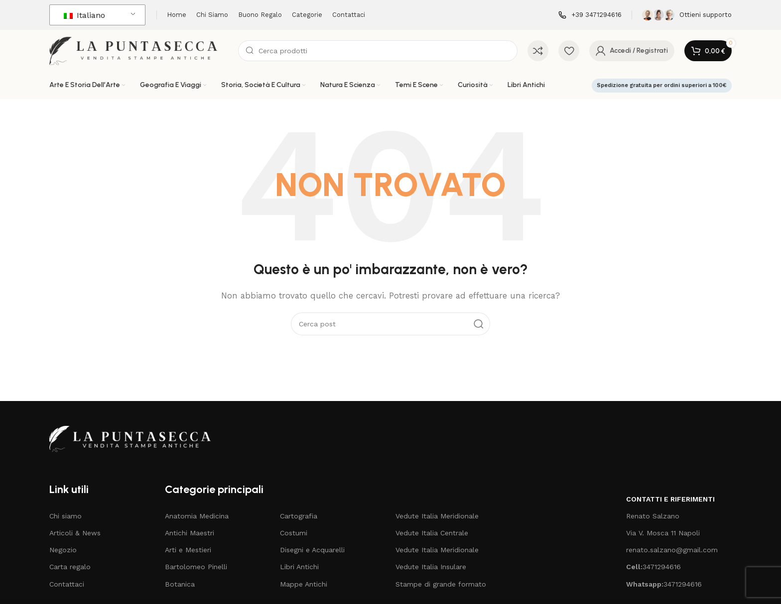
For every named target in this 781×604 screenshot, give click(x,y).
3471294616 (653, 566)
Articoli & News (75, 533)
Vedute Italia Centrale (431, 533)
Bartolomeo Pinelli (196, 567)
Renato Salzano (652, 516)
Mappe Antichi (303, 584)
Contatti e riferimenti (670, 499)
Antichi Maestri (189, 533)
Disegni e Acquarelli (312, 550)
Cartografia (298, 516)
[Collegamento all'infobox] (590, 15)
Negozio (63, 550)
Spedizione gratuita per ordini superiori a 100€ (662, 85)
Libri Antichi (299, 567)
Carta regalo (70, 567)
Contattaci (66, 584)
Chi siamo (65, 516)
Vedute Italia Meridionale (437, 516)
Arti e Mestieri (188, 550)
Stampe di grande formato (440, 584)
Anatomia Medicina (197, 516)
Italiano (84, 15)
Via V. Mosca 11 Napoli (663, 533)
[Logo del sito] (138, 50)
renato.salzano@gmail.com (672, 550)
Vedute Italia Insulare (430, 567)
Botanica (180, 584)
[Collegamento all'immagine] (135, 438)
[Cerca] (378, 50)
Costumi (293, 533)
